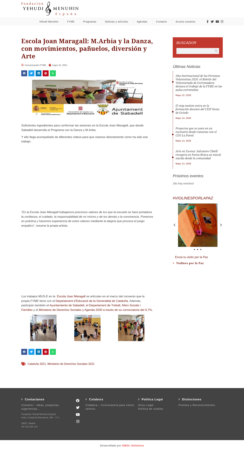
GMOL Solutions (133, 445)
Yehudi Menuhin (49, 21)
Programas (90, 21)
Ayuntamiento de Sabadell (67, 305)
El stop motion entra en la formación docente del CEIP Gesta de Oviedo (197, 109)
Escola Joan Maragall (71, 296)
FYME (71, 21)
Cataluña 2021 (37, 363)
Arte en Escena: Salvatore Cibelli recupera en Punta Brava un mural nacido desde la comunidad (198, 155)
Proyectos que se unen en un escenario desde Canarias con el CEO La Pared (196, 132)
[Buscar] (216, 51)
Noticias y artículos (117, 21)
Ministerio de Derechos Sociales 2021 (71, 363)
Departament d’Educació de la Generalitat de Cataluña (92, 301)
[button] (24, 73)
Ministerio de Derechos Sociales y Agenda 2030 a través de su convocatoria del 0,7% (95, 310)
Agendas (143, 21)
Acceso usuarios (186, 21)
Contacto (162, 21)
